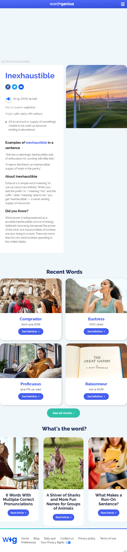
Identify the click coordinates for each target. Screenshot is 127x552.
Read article (18, 513)
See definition (31, 331)
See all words (63, 413)
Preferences (28, 542)
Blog (36, 538)
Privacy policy (86, 538)
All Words (7, 61)
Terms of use (108, 538)
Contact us (67, 538)
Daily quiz (50, 538)
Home (25, 538)
